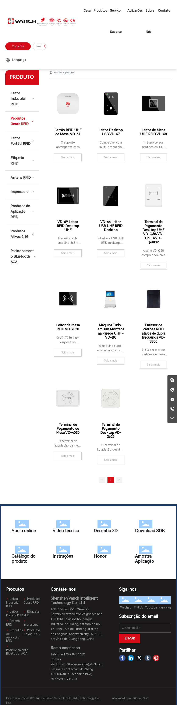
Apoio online (26, 527)
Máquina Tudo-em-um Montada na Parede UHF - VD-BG (111, 331)
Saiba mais (67, 157)
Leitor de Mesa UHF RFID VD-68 (153, 132)
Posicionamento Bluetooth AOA (17, 650)
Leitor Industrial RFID (12, 602)
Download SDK (150, 527)
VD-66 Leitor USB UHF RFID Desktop (111, 226)
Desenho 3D (109, 527)
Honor (109, 553)
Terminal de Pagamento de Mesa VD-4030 (67, 429)
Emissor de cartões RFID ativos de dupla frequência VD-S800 (153, 333)
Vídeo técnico (68, 527)
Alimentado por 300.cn (126, 698)
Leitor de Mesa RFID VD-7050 (68, 327)
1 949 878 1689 (74, 654)
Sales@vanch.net (90, 614)
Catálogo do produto (26, 555)
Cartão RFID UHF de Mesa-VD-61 (67, 132)
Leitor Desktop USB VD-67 (111, 132)
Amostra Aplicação (150, 555)
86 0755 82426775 (76, 609)
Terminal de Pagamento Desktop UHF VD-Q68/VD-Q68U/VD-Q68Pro (153, 232)
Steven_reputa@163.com (84, 664)
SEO (145, 698)
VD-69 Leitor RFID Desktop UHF (68, 226)
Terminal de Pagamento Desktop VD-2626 (110, 431)
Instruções (68, 553)
